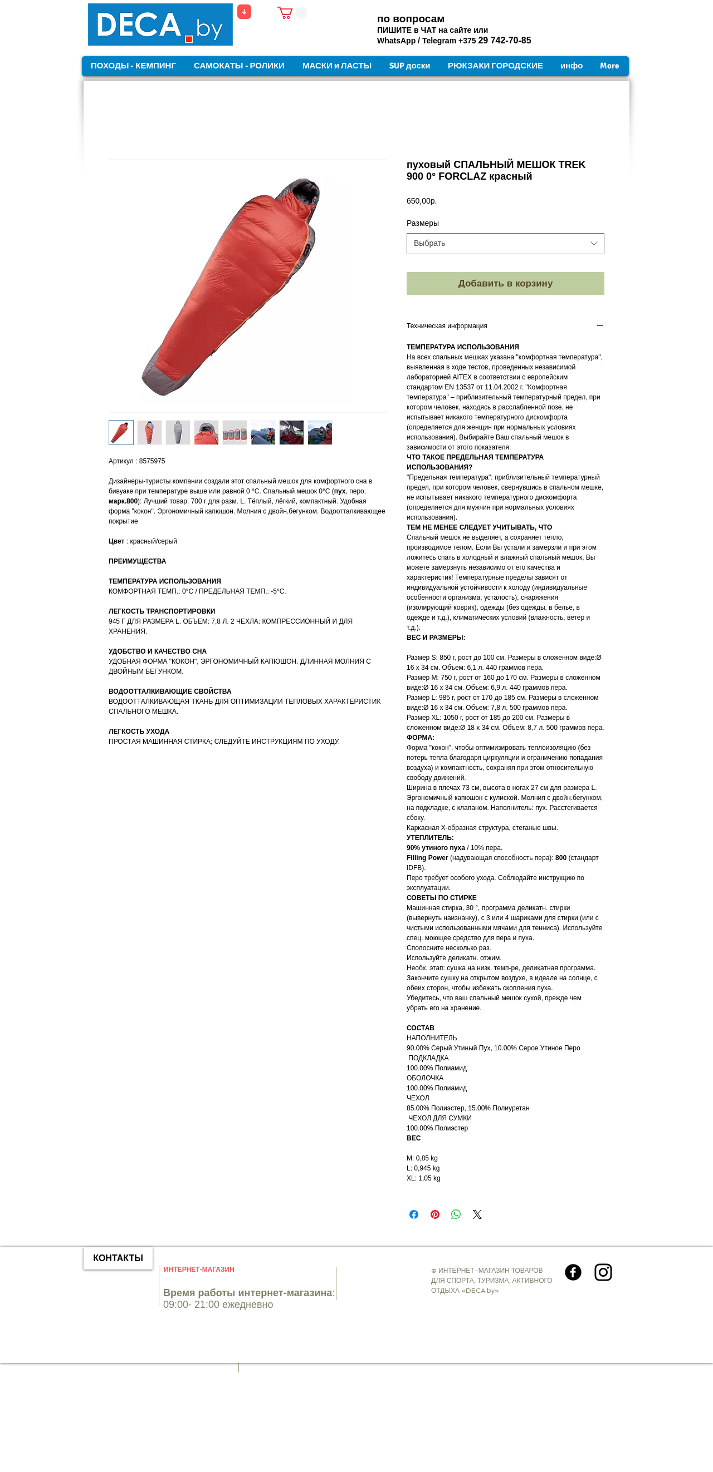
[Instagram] (603, 1272)
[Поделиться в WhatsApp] (456, 1214)
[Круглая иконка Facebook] (573, 1272)
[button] (292, 13)
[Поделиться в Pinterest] (435, 1214)
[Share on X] (477, 1214)
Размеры (423, 223)
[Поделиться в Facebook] (414, 1214)
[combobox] (505, 243)
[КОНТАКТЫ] (118, 1258)
